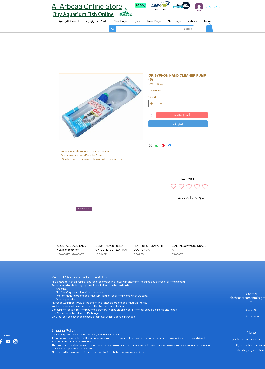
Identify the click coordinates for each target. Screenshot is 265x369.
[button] (209, 27)
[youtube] (8, 341)
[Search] (157, 29)
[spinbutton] (156, 103)
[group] (132, 231)
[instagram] (15, 341)
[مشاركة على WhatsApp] (157, 145)
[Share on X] (151, 145)
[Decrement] (161, 103)
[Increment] (151, 103)
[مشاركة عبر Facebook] (170, 145)
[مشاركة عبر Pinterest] (163, 145)
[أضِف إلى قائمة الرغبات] (151, 115)
